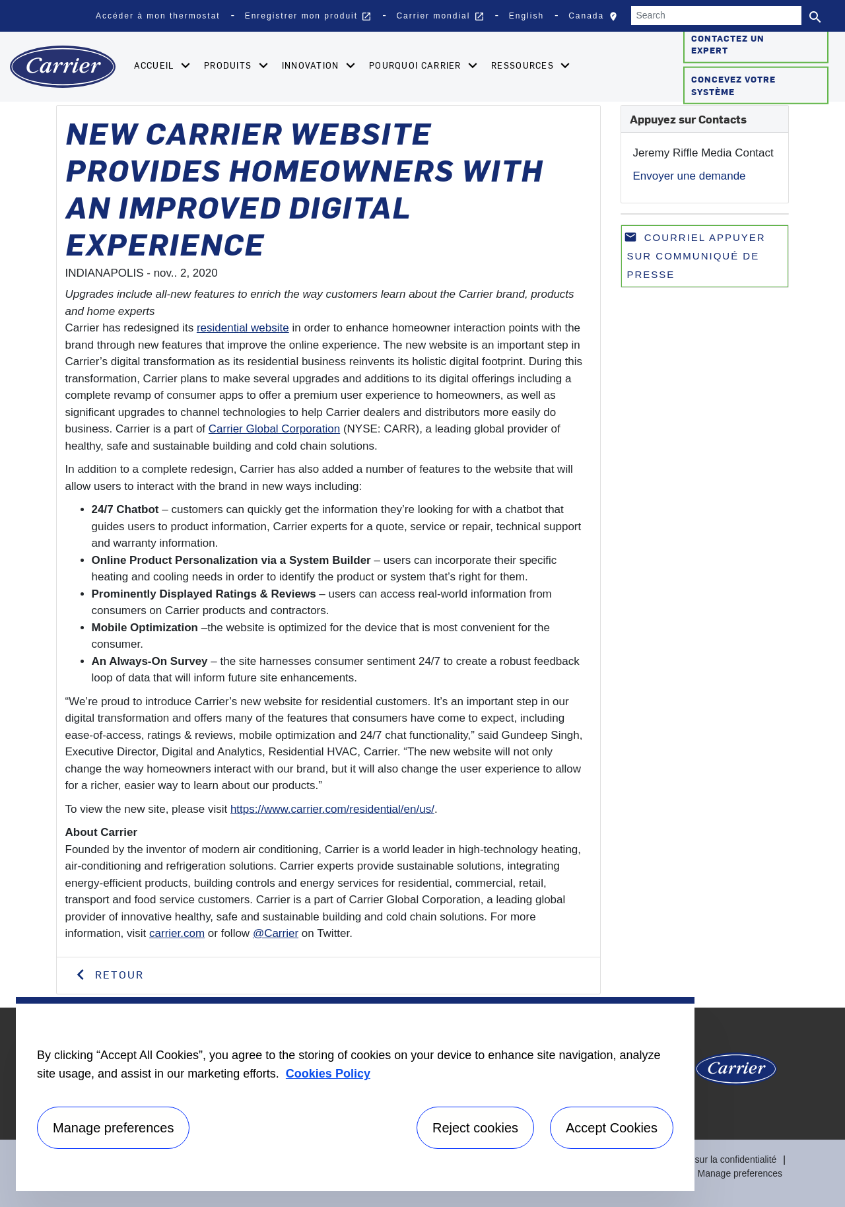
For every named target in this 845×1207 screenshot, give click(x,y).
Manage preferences (740, 1173)
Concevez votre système (733, 85)
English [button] (526, 15)
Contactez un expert (727, 43)
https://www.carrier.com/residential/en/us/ (332, 809)
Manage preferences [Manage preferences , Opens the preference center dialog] (113, 1128)
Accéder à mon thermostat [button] (158, 15)
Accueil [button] (155, 65)
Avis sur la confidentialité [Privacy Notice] (726, 1159)
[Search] (716, 15)
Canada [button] (596, 19)
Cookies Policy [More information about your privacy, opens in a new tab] (328, 1073)
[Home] (63, 67)
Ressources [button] (524, 65)
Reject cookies (475, 1128)
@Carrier (275, 933)
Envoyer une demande (689, 176)
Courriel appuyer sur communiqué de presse (695, 255)
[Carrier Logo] (736, 1074)
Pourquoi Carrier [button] (416, 65)
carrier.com (177, 933)
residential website (243, 328)
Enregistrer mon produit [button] (308, 16)
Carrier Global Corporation (274, 429)
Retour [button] (117, 974)
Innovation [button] (312, 65)
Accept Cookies (612, 1128)
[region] (355, 1094)
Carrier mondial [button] (440, 16)
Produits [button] (229, 65)
